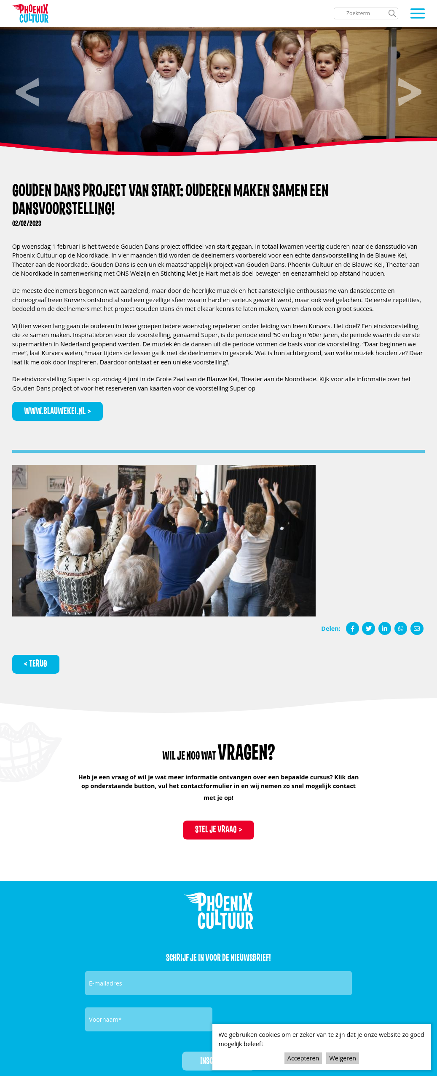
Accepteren (303, 1058)
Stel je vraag (216, 829)
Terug (38, 663)
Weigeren (343, 1058)
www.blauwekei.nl (55, 411)
